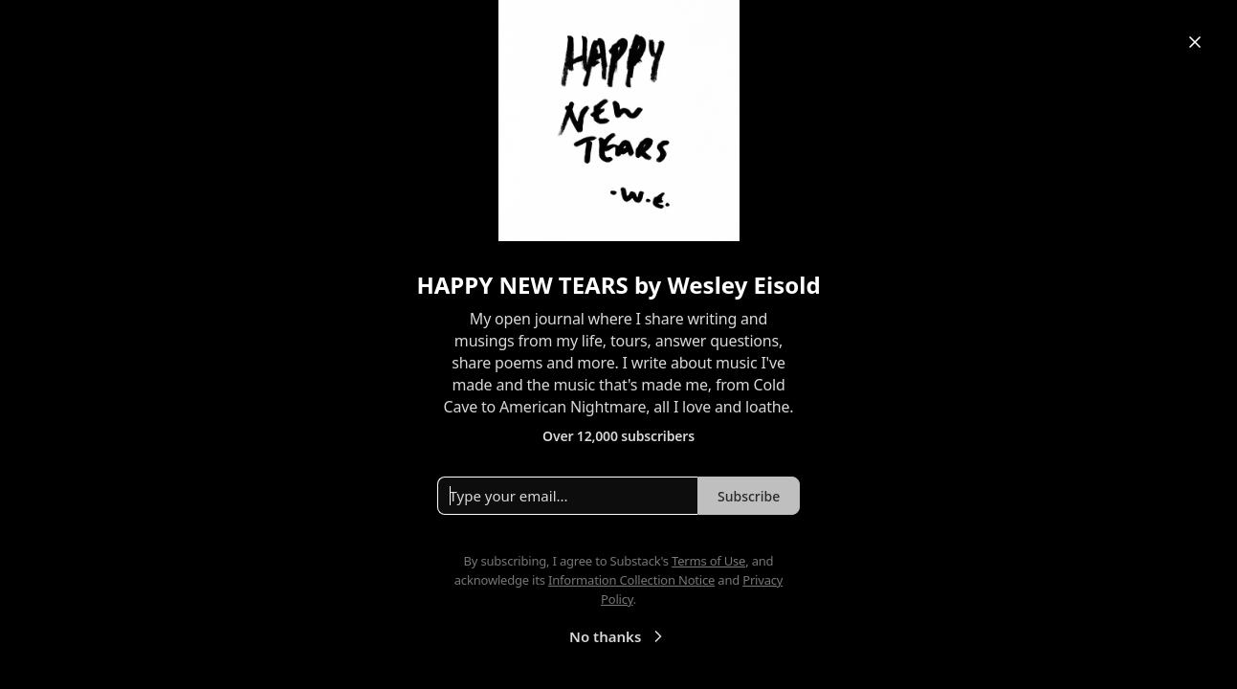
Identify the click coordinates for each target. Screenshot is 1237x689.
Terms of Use (708, 560)
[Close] (1195, 42)
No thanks (618, 636)
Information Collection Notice (631, 580)
